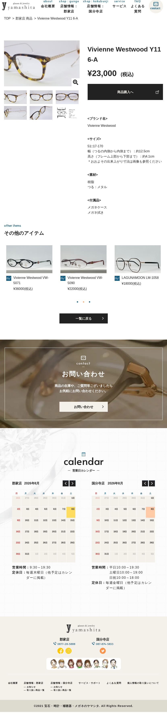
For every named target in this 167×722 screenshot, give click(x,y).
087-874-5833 (107, 654)
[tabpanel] (83, 270)
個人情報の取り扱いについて (143, 693)
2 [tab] (84, 303)
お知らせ (31, 697)
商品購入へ (125, 94)
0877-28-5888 (64, 654)
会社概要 (13, 693)
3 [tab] (90, 303)
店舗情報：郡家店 (33, 693)
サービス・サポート (90, 693)
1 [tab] (78, 303)
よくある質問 (114, 693)
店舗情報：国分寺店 (62, 693)
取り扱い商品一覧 (36, 700)
